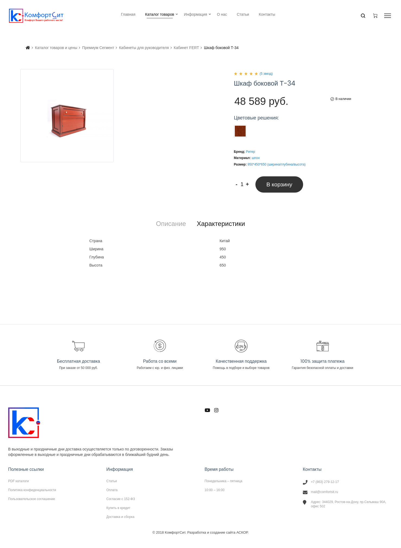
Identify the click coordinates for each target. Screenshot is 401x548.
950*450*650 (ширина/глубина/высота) (277, 164)
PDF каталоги (18, 481)
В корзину (279, 184)
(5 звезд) (265, 74)
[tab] (171, 223)
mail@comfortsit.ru (324, 492)
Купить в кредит (118, 508)
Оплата (111, 490)
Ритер (250, 152)
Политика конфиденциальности (32, 490)
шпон (255, 158)
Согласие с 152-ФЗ (120, 499)
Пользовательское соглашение (31, 499)
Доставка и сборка (120, 516)
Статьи (111, 481)
